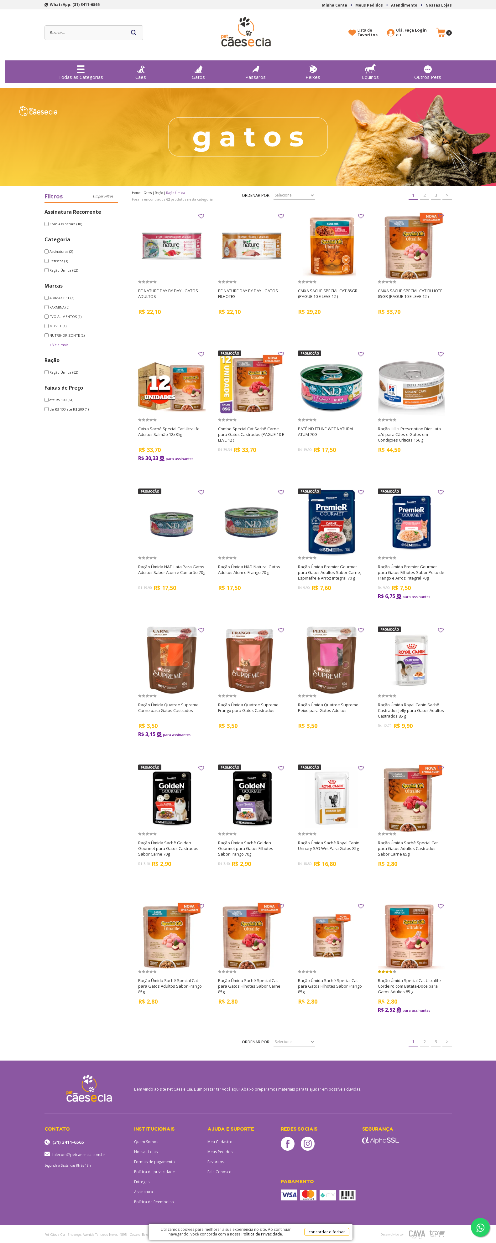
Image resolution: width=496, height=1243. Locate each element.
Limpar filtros (103, 196)
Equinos (370, 70)
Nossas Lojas (439, 5)
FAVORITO (201, 216)
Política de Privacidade (262, 1234)
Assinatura (143, 1191)
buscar (133, 32)
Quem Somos (146, 1141)
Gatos (198, 70)
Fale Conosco (219, 1171)
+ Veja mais (58, 344)
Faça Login (416, 30)
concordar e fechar (327, 1232)
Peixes (313, 70)
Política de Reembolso (154, 1202)
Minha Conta (334, 5)
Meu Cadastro (219, 1141)
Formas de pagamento (154, 1161)
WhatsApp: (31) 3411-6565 (75, 4)
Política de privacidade (154, 1171)
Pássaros (255, 70)
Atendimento (404, 5)
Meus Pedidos (369, 5)
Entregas (141, 1181)
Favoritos (215, 1161)
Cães (141, 70)
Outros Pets (427, 70)
